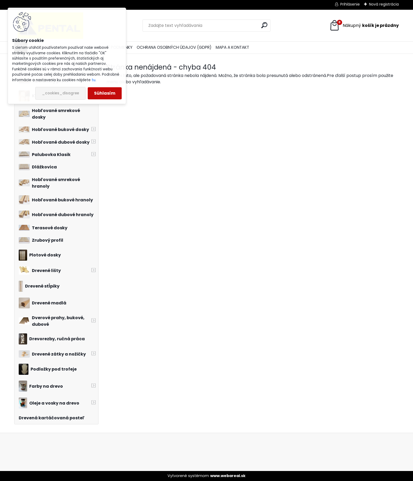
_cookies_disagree (60, 93)
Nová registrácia (384, 4)
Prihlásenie (350, 4)
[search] (264, 25)
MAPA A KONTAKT (232, 47)
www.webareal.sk (227, 475)
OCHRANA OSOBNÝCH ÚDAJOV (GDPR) (174, 47)
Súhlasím (104, 93)
